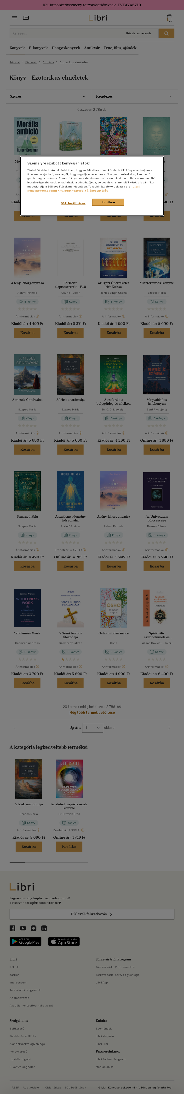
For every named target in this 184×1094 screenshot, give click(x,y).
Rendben (108, 202)
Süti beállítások (73, 203)
